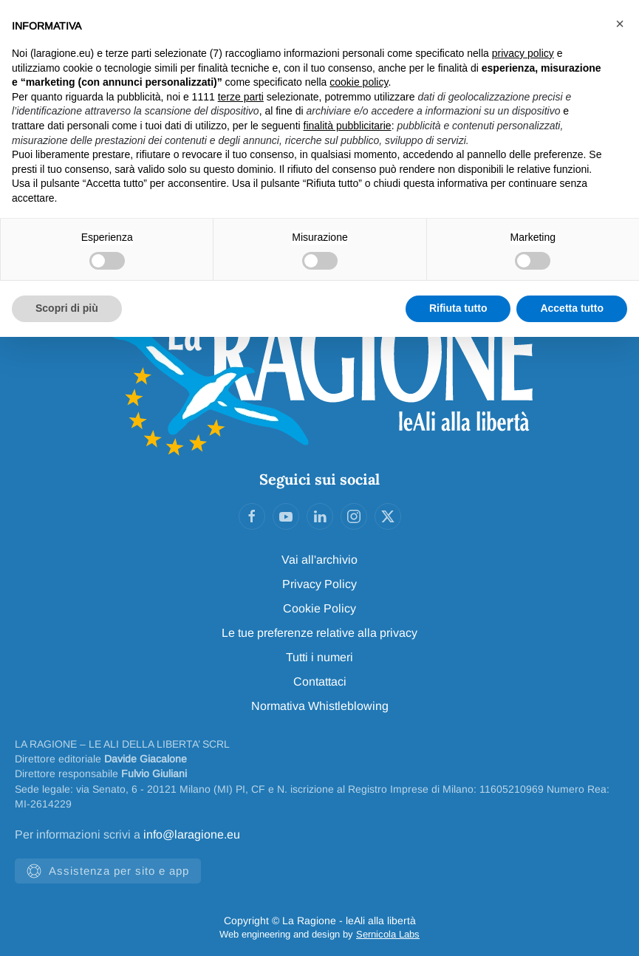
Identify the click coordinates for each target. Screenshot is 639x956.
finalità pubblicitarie (348, 126)
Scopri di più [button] (66, 308)
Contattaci (319, 681)
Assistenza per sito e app (108, 871)
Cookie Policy (319, 608)
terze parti (241, 97)
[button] (620, 23)
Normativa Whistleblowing (320, 706)
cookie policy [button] (358, 82)
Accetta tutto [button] (572, 308)
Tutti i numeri (319, 657)
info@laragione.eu (191, 834)
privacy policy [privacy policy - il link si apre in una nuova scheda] (523, 53)
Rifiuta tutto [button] (458, 308)
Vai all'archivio (319, 559)
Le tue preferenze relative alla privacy (319, 632)
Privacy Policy (319, 584)
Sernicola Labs (388, 934)
